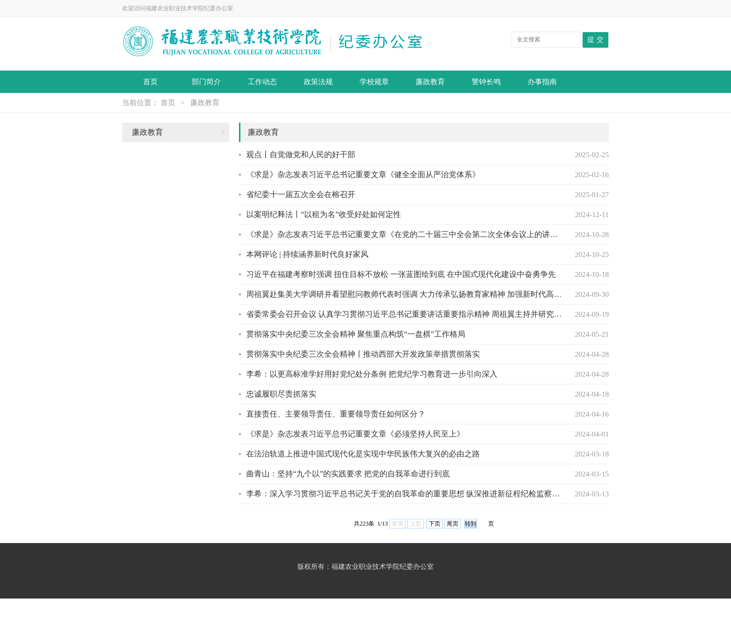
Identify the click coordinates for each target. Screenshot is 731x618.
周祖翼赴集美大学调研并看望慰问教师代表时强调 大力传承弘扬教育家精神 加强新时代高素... (404, 294)
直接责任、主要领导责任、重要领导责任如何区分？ (335, 414)
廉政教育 (430, 82)
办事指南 (542, 82)
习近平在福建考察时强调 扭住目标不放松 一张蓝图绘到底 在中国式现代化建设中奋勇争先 (401, 274)
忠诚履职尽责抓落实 (281, 394)
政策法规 (318, 82)
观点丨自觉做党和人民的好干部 (300, 154)
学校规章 (374, 82)
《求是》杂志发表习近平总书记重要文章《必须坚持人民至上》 (355, 434)
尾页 (452, 523)
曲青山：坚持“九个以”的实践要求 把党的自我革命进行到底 (348, 474)
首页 (150, 82)
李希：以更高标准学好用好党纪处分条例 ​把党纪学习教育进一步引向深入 (371, 374)
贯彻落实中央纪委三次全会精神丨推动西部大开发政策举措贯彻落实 (363, 354)
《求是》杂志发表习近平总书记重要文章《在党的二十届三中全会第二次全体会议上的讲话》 (404, 234)
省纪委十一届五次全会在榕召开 (300, 194)
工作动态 (262, 82)
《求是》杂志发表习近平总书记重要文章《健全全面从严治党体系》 (363, 174)
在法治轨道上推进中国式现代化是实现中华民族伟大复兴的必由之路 (363, 454)
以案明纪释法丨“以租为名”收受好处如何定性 (323, 214)
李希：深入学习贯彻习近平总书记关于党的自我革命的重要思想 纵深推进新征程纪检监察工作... (404, 494)
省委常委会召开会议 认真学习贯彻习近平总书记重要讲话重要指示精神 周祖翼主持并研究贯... (404, 314)
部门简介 (206, 82)
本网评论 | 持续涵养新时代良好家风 (307, 254)
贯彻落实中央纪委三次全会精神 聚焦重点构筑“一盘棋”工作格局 (355, 334)
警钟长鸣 (486, 82)
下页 (434, 523)
